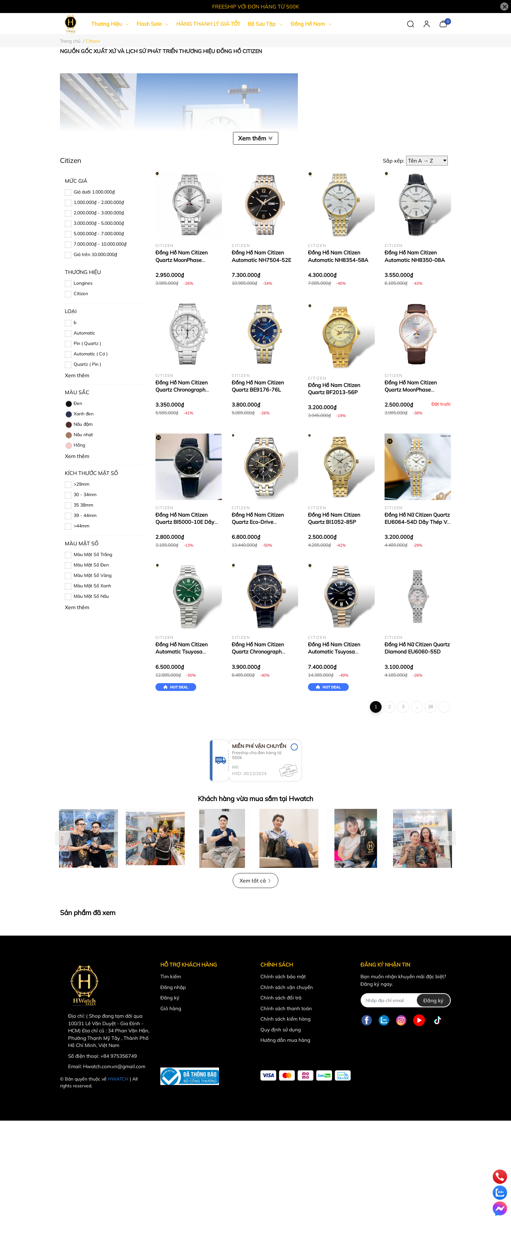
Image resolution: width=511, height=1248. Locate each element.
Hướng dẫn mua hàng (285, 1040)
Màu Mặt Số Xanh (92, 586)
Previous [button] (62, 838)
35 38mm (83, 505)
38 (430, 707)
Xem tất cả (255, 880)
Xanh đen (79, 414)
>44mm (81, 526)
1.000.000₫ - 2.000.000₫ (99, 202)
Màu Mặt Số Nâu (91, 596)
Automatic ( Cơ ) (91, 354)
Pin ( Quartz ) (87, 343)
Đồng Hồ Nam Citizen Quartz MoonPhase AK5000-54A (181, 259)
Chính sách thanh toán (286, 1008)
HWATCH (118, 1079)
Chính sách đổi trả (280, 998)
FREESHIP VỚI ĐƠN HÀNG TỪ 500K (255, 6)
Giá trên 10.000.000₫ (95, 254)
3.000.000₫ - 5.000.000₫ (99, 223)
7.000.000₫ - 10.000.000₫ (100, 244)
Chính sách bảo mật (283, 976)
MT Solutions (136, 1086)
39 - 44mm (85, 515)
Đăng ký (169, 998)
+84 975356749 (118, 1056)
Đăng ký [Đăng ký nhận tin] (433, 1000)
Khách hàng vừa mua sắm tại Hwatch (255, 798)
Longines (83, 283)
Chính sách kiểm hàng (285, 1019)
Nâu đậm (79, 425)
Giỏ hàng (170, 1008)
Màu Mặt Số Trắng (93, 554)
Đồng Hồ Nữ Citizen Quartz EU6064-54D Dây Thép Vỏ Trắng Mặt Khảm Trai (417, 522)
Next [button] (449, 838)
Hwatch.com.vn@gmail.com (114, 1066)
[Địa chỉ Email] (405, 1000)
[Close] (504, 7)
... (417, 707)
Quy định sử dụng (280, 1029)
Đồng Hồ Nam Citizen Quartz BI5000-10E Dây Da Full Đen (184, 522)
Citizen (81, 293)
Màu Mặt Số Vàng (92, 575)
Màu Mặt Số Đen (91, 565)
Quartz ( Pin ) (87, 364)
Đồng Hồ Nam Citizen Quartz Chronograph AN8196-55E (258, 651)
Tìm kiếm (170, 976)
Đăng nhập (173, 987)
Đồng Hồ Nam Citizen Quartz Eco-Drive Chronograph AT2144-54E (264, 522)
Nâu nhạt (79, 435)
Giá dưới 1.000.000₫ (94, 192)
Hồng (75, 446)
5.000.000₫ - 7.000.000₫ (99, 234)
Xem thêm (255, 138)
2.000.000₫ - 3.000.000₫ (99, 213)
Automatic (84, 333)
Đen (73, 404)
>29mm (81, 484)
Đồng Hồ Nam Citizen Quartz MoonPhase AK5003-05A (411, 389)
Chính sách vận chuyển (286, 987)
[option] (88, 838)
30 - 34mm (85, 494)
